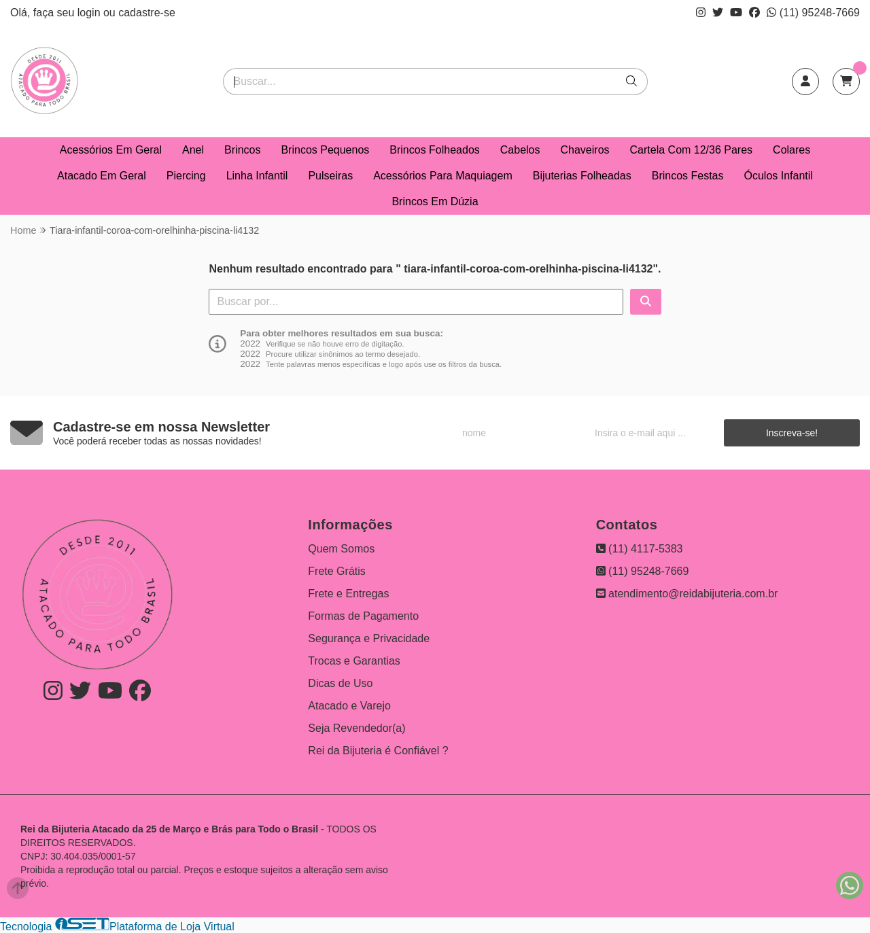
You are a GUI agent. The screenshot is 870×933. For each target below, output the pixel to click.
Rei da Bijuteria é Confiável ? (378, 750)
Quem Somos (341, 548)
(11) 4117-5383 (639, 548)
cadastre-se (146, 12)
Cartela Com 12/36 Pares (691, 150)
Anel (193, 150)
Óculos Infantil (778, 175)
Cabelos (520, 150)
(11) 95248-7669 (813, 12)
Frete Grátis (336, 571)
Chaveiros (585, 150)
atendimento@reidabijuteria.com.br (687, 593)
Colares (791, 150)
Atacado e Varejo (349, 705)
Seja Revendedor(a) (356, 728)
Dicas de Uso (340, 683)
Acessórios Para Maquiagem (442, 175)
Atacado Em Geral (101, 175)
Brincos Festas (688, 175)
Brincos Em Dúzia (435, 201)
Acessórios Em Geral (111, 150)
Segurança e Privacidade (369, 638)
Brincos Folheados (434, 150)
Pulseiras (330, 175)
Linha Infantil (257, 175)
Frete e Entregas (348, 593)
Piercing (186, 175)
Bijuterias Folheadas (582, 175)
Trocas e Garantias (354, 661)
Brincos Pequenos (325, 150)
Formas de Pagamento (363, 616)
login (90, 12)
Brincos (242, 150)
